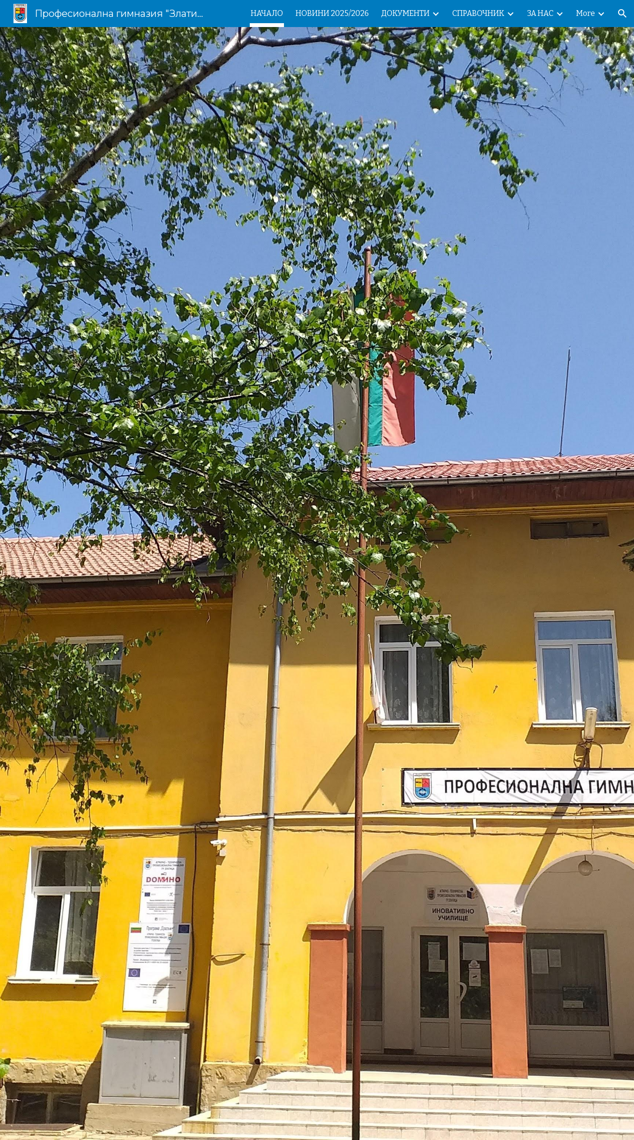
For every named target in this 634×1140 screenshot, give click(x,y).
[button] (622, 13)
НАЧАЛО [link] (267, 13)
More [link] (585, 13)
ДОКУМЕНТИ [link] (405, 13)
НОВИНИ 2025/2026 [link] (332, 13)
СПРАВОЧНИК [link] (478, 13)
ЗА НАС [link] (540, 13)
